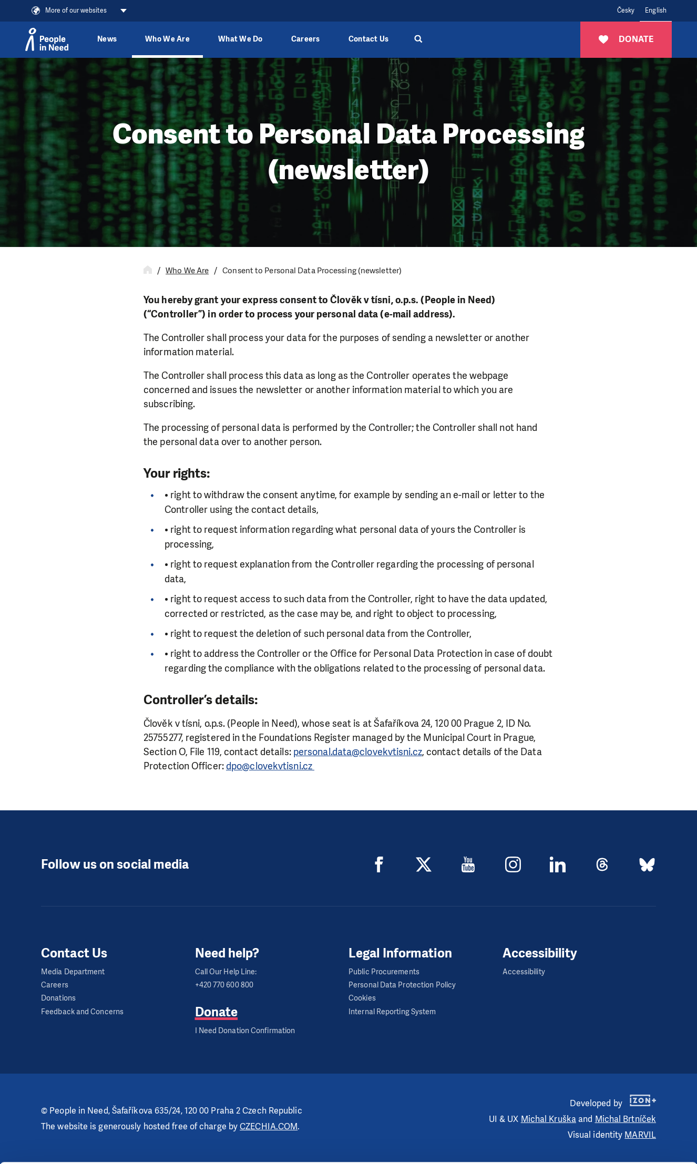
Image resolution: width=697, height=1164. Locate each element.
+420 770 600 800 (224, 985)
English (656, 10)
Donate (216, 1012)
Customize (609, 1102)
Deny (609, 1129)
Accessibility (524, 972)
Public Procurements (383, 972)
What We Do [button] (240, 39)
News (107, 39)
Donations (58, 998)
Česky (626, 10)
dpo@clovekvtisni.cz (270, 766)
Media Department (73, 972)
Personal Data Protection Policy (402, 985)
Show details (162, 1150)
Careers (305, 39)
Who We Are (187, 270)
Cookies (362, 998)
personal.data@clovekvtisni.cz (357, 752)
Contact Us (368, 39)
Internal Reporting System (392, 1012)
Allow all (609, 1076)
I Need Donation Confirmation (245, 1031)
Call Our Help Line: (226, 972)
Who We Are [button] (167, 39)
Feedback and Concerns (82, 1012)
